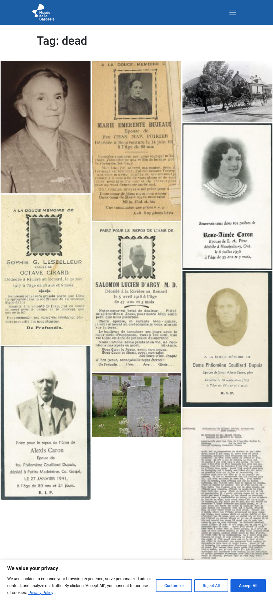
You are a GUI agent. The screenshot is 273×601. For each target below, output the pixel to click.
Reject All (211, 585)
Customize (174, 585)
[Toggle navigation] (233, 12)
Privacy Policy (40, 592)
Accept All (248, 585)
